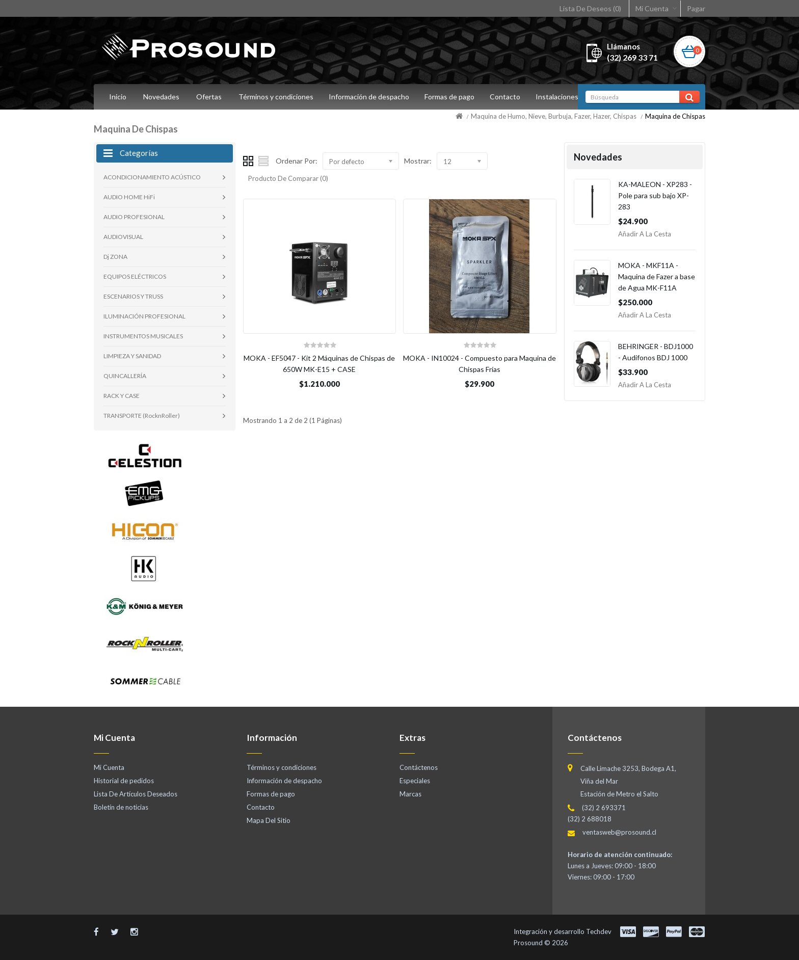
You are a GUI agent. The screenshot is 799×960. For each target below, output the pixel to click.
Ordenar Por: (296, 160)
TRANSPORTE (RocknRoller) (141, 415)
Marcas (410, 794)
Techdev (598, 931)
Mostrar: (418, 160)
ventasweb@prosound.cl (619, 832)
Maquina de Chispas (675, 116)
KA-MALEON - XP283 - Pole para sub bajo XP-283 (655, 195)
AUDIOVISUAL (123, 237)
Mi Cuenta (652, 8)
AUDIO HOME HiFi (129, 197)
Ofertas (209, 96)
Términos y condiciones (275, 96)
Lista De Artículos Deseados (135, 794)
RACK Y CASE (121, 395)
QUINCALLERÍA (124, 376)
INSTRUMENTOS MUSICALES (143, 336)
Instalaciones (563, 96)
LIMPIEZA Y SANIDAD (132, 356)
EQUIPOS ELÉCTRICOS (134, 276)
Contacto (509, 96)
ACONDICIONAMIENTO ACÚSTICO (152, 177)
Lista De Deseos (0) (590, 8)
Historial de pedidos (124, 781)
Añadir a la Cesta (644, 234)
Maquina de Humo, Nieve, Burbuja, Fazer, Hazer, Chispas (553, 116)
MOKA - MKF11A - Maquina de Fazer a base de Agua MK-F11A (656, 276)
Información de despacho (370, 96)
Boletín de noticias (121, 807)
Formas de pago (452, 96)
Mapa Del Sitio (268, 820)
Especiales (415, 781)
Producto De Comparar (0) (288, 178)
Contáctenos (419, 767)
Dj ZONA (115, 256)
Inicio (117, 96)
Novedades (161, 96)
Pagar (696, 8)
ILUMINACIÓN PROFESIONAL (144, 316)
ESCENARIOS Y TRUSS (133, 296)
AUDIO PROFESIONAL (134, 217)
